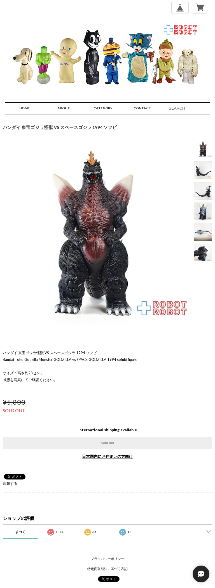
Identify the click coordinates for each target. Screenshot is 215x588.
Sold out (107, 443)
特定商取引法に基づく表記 (107, 569)
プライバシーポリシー (107, 559)
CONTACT (142, 108)
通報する (10, 483)
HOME (24, 108)
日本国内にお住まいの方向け (107, 456)
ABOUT (63, 108)
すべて (20, 532)
